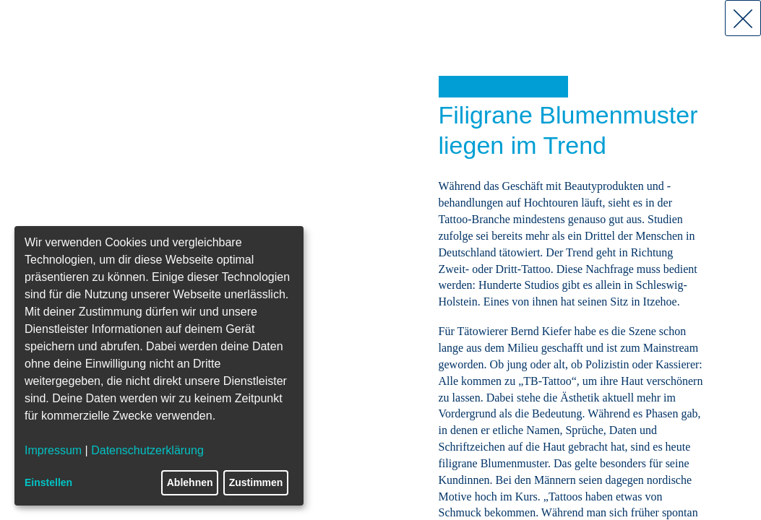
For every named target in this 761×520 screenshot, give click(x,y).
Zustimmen (256, 482)
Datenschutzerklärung (147, 450)
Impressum (53, 450)
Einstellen (48, 482)
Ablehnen (190, 482)
